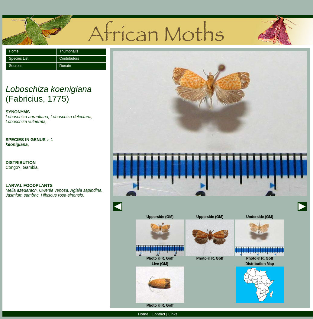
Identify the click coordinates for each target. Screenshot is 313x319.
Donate (65, 66)
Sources (15, 66)
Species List (19, 58)
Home (14, 51)
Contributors (69, 58)
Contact (158, 314)
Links (172, 314)
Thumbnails (69, 51)
